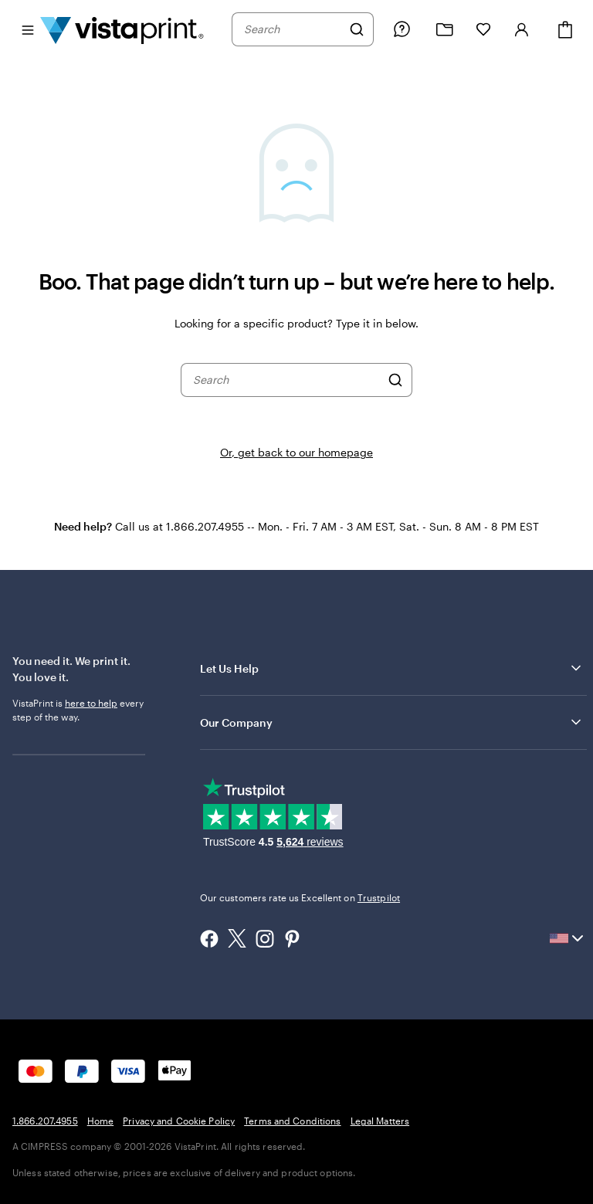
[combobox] (292, 29)
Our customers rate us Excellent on (300, 897)
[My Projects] (444, 29)
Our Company (392, 722)
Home (100, 1120)
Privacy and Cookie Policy (179, 1120)
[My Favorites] (483, 29)
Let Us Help (392, 668)
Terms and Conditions (292, 1120)
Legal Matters (380, 1120)
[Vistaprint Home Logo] (122, 29)
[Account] (522, 29)
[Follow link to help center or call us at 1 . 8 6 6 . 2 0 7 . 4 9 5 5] (401, 29)
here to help (91, 702)
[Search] (357, 29)
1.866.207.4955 (45, 1120)
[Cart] (565, 30)
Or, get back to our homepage (296, 452)
